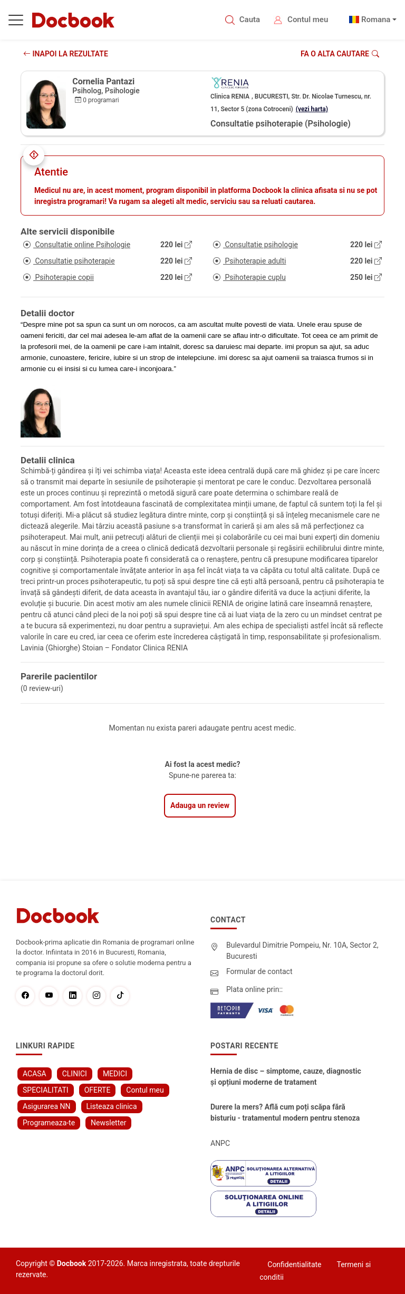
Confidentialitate (294, 1264)
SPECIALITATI (46, 1090)
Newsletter (108, 1122)
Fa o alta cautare (340, 54)
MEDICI (115, 1073)
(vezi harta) (312, 109)
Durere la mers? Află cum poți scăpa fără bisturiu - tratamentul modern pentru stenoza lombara (285, 1113)
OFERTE (97, 1090)
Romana (376, 19)
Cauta (249, 19)
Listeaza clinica (111, 1106)
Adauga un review (199, 805)
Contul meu (307, 19)
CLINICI (74, 1073)
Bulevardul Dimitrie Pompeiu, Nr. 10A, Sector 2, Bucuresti (302, 950)
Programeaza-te (49, 1122)
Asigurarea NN (47, 1106)
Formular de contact (259, 971)
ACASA (34, 1073)
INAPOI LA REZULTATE (65, 54)
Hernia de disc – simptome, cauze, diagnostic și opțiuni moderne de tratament (285, 1076)
